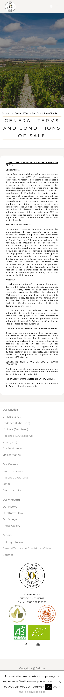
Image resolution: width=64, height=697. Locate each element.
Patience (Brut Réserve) (18, 435)
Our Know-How (13, 513)
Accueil (6, 113)
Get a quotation (13, 542)
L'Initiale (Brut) (12, 416)
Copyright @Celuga (32, 668)
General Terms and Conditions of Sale (27, 548)
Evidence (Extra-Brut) (16, 423)
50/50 (6, 484)
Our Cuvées (10, 410)
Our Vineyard (11, 519)
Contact (8, 554)
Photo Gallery (11, 525)
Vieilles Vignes (11, 454)
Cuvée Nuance (12, 448)
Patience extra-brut (15, 477)
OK (49, 686)
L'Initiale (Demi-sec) (15, 429)
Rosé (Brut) (10, 442)
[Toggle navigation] (57, 7)
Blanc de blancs (13, 471)
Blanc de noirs (12, 490)
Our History (10, 506)
